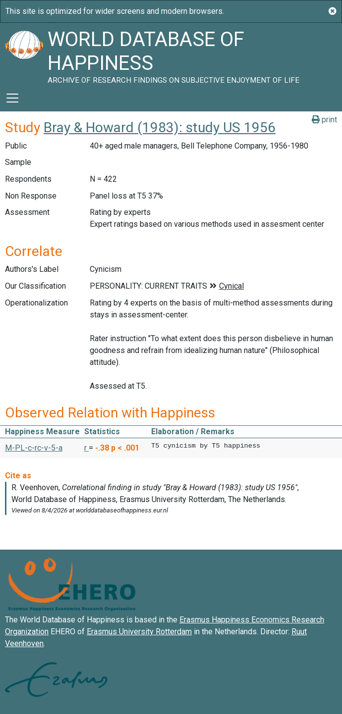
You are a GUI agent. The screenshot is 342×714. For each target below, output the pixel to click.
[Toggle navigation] (12, 98)
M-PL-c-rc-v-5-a (33, 448)
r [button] (86, 448)
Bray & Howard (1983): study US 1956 (160, 127)
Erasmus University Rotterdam (139, 631)
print (324, 119)
